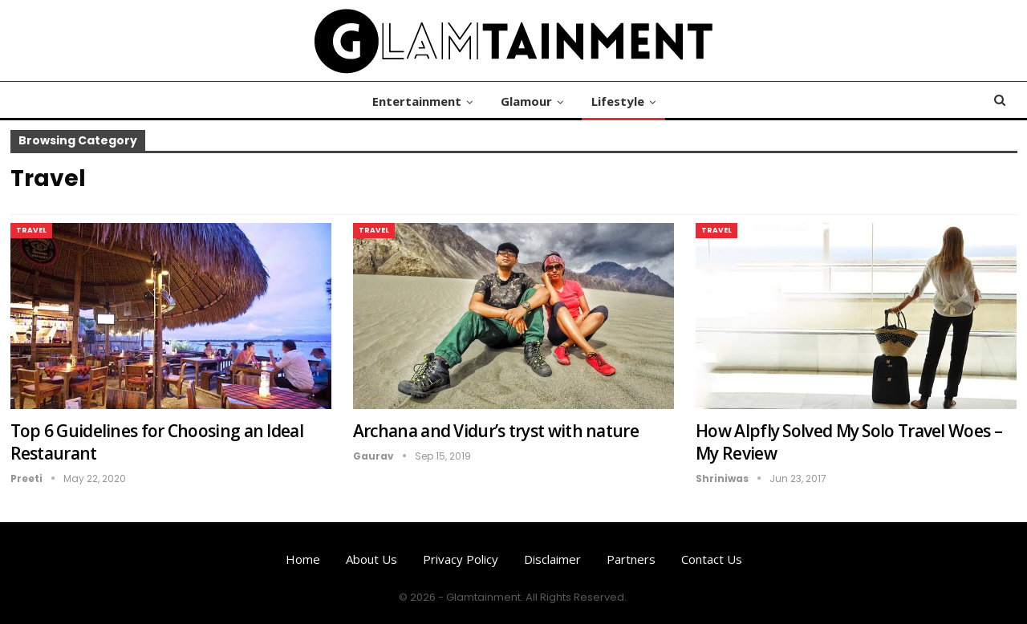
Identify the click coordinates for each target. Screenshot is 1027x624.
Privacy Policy (460, 559)
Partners (631, 559)
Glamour (526, 101)
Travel (31, 230)
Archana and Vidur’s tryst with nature (496, 430)
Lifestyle (617, 101)
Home (303, 559)
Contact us (711, 559)
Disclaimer (552, 559)
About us (371, 559)
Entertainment (416, 101)
